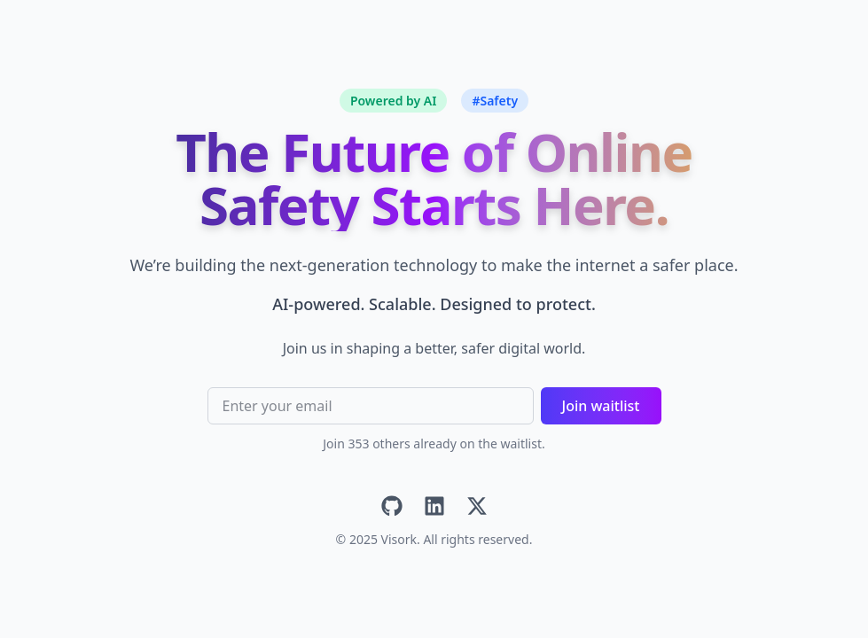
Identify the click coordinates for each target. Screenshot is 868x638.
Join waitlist (601, 406)
